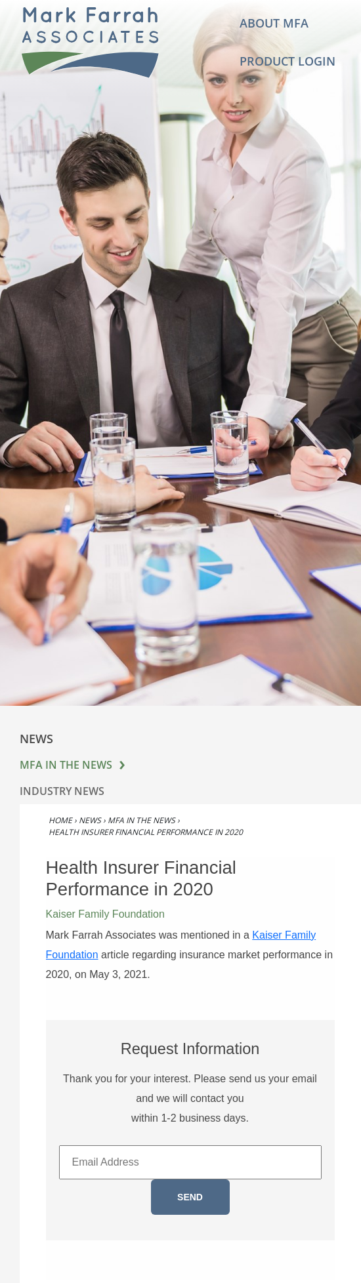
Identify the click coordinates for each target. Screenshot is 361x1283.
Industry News (62, 791)
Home (60, 820)
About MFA (274, 22)
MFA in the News (66, 765)
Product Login (287, 60)
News (90, 820)
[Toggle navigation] (199, 42)
